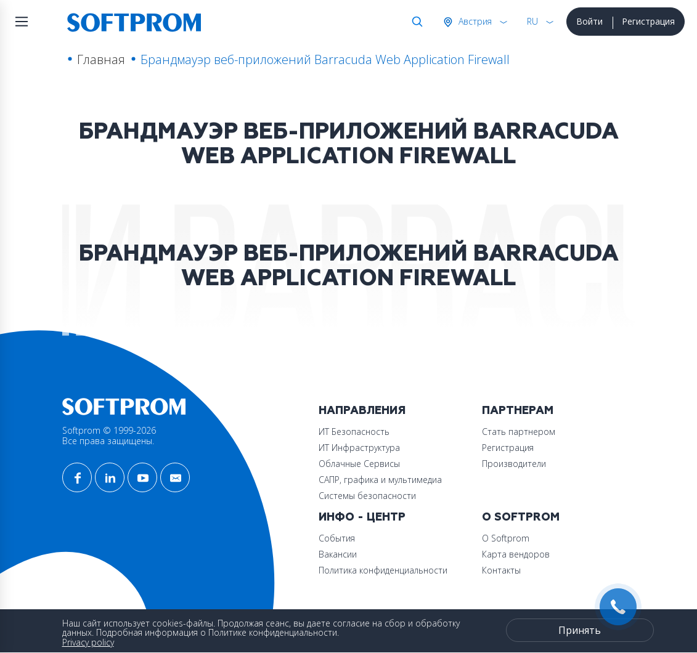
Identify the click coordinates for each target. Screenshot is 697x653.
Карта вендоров (516, 554)
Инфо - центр (362, 517)
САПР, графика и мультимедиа (380, 479)
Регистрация (648, 21)
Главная (101, 59)
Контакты (501, 570)
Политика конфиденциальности (383, 570)
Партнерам (517, 411)
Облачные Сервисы (359, 463)
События (337, 538)
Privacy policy (88, 642)
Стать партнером (518, 431)
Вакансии (338, 554)
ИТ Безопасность (354, 431)
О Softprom (521, 517)
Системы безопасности (367, 495)
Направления (362, 411)
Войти (589, 21)
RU (532, 21)
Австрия (474, 21)
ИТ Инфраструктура (359, 447)
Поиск (414, 21)
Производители (514, 463)
